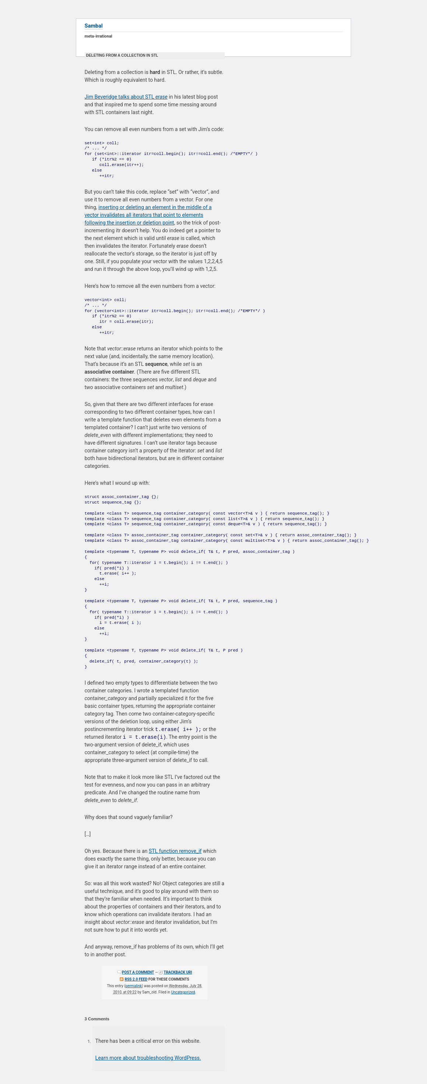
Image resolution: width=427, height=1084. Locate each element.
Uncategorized (183, 992)
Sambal (94, 25)
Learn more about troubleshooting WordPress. (148, 1058)
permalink (133, 986)
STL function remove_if (175, 851)
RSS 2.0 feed (136, 979)
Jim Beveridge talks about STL (126, 97)
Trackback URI (178, 972)
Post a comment (138, 972)
